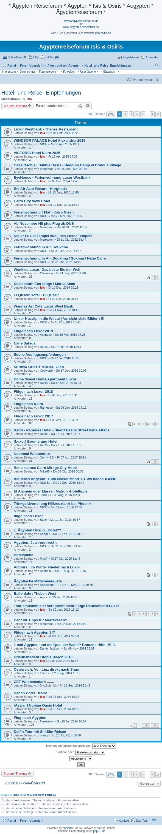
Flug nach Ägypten (30, 718)
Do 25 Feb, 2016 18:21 (68, 534)
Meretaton (47, 168)
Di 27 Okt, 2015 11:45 (65, 558)
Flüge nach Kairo (28, 404)
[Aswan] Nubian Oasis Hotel (38, 705)
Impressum (9, 71)
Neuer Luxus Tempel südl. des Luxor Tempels (53, 236)
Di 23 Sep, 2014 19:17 (65, 673)
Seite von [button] (110, 114)
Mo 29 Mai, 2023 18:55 (66, 216)
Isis (29, 99)
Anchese (46, 334)
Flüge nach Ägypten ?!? (34, 632)
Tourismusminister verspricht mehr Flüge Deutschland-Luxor (66, 606)
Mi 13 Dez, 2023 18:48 (63, 192)
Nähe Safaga (24, 343)
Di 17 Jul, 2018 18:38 (65, 358)
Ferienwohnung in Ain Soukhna (41, 247)
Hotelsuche (23, 555)
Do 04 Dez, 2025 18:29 (63, 133)
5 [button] (143, 114)
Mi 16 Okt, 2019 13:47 (65, 322)
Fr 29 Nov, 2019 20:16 (63, 298)
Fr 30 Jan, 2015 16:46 (63, 597)
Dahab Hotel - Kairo (30, 693)
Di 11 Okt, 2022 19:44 (71, 239)
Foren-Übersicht (31, 820)
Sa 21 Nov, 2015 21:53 (66, 546)
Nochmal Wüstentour (32, 454)
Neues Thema (15, 105)
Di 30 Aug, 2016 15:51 (65, 495)
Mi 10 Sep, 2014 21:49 (75, 685)
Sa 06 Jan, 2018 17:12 (71, 407)
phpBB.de (99, 831)
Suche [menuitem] (157, 66)
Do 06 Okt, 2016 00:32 (68, 471)
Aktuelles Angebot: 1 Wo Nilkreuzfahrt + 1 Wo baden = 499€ (65, 479)
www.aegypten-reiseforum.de (81, 27)
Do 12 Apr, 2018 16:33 (66, 383)
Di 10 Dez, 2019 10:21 (63, 287)
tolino (43, 673)
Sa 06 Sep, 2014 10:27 (63, 696)
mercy (44, 735)
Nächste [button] (158, 114)
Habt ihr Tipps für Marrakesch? (40, 620)
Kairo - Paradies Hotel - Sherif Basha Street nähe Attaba (62, 430)
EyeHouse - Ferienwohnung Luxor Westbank (52, 177)
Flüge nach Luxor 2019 (33, 331)
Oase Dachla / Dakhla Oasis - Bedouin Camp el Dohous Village (67, 165)
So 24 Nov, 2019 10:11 (63, 310)
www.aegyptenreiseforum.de (81, 20)
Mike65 (44, 471)
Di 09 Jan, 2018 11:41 (63, 395)
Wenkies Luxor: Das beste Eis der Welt (47, 269)
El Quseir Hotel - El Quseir (36, 295)
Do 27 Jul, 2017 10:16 (66, 445)
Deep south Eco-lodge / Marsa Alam (44, 284)
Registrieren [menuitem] (130, 57)
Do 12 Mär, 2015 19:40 (77, 585)
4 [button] (137, 114)
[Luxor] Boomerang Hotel (35, 441)
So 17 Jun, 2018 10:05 (71, 370)
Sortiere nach (80, 752)
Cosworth (46, 370)
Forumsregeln (47, 71)
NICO (44, 144)
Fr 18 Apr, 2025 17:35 (62, 156)
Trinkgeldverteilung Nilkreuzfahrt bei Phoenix (53, 504)
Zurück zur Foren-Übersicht (25, 783)
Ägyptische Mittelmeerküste (38, 581)
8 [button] (152, 114)
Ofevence (46, 273)
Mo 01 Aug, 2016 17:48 (66, 507)
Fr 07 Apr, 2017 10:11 (71, 457)
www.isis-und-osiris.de (97, 33)
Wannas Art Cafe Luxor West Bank (43, 306)
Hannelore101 (49, 585)
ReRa (44, 347)
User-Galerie (88, 71)
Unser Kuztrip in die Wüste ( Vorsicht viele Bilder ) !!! (59, 319)
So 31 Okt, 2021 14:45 (66, 262)
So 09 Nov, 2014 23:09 (79, 648)
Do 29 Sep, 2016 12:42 (68, 482)
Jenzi (43, 495)
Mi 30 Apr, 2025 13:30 (65, 144)
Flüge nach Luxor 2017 (33, 416)
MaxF (44, 558)
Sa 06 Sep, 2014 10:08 (63, 709)
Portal (11, 65)
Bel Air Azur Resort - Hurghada (40, 189)
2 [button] (125, 114)
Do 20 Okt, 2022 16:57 (72, 227)
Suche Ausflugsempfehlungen (40, 354)
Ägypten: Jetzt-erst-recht (35, 542)
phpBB (67, 828)
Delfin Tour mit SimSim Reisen (40, 732)
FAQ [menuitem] (36, 57)
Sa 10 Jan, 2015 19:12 (63, 609)
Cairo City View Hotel (32, 201)
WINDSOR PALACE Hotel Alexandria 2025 (49, 140)
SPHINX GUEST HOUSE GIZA (39, 367)
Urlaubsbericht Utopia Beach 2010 (43, 657)
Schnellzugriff (17, 57)
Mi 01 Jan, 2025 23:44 (72, 168)
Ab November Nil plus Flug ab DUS (44, 223)
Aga (42, 597)
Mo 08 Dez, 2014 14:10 (72, 623)
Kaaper (44, 534)
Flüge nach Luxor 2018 (33, 391)
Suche (80, 106)
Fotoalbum (69, 71)
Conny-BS (47, 457)
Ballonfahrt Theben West (35, 593)
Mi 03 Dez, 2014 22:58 (63, 636)
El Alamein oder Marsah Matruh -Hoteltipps (51, 491)
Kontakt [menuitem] (124, 820)
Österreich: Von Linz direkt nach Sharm (48, 669)
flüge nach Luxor (28, 516)
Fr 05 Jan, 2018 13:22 (63, 420)
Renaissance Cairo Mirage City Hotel (45, 468)
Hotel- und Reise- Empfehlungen (41, 93)
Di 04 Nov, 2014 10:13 (63, 660)
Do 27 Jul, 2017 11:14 (66, 433)
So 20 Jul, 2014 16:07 (71, 721)
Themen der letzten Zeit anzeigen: (81, 746)
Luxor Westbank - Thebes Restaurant (46, 129)
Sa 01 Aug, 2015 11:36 (70, 571)
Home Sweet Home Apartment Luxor (45, 379)
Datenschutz (27, 71)
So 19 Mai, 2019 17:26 (70, 334)
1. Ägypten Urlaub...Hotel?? (37, 530)
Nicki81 (45, 482)
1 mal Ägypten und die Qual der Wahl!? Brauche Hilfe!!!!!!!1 (65, 645)
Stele (43, 519)
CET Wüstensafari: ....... (34, 682)
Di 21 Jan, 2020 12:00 (71, 273)
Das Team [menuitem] (142, 820)
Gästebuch (109, 71)
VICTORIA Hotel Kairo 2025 (37, 153)
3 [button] (131, 114)
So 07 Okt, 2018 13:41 (66, 347)
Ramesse (46, 407)
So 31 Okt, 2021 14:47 (66, 250)
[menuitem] (50, 57)
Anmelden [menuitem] (152, 57)
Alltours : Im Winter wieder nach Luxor (47, 567)
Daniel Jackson (50, 648)
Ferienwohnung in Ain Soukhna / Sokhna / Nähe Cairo (60, 258)
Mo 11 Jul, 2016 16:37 (65, 519)
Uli (23, 99)
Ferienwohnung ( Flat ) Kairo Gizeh (44, 212)
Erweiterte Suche (88, 106)
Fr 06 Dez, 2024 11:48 (63, 181)
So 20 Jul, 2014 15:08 (66, 735)
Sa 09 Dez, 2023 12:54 (63, 204)
